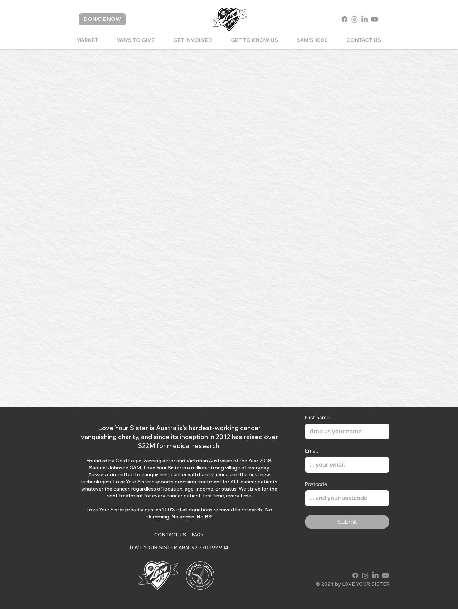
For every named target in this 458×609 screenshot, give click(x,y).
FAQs (197, 534)
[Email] (345, 465)
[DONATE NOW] (102, 19)
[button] (136, 40)
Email (311, 451)
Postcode (316, 484)
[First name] (345, 431)
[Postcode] (345, 498)
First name (317, 417)
